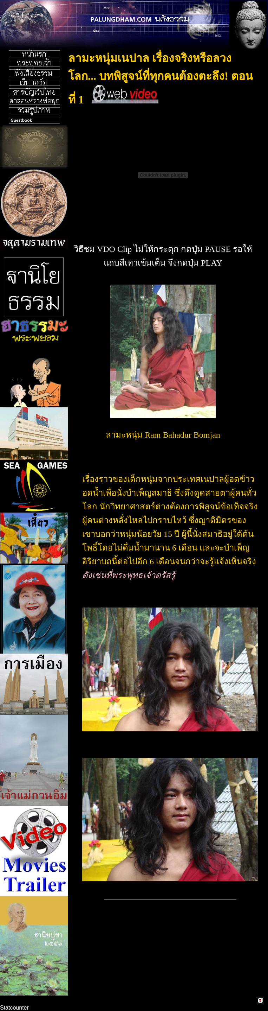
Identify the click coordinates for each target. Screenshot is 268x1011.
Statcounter (14, 1008)
